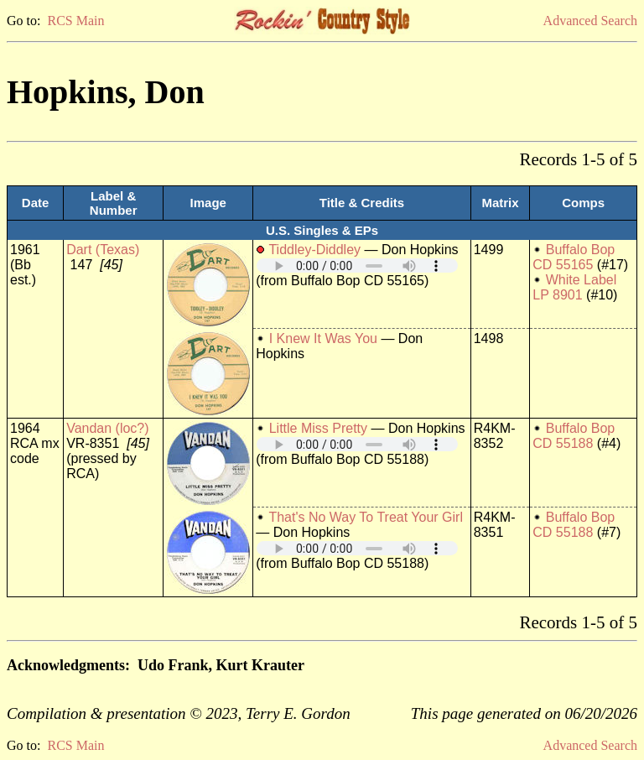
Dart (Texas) (102, 249)
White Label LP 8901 (574, 287)
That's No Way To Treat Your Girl (365, 517)
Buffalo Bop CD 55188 (573, 435)
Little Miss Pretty (318, 428)
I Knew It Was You (323, 338)
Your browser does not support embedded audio (357, 265)
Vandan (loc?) (107, 428)
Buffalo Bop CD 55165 (573, 257)
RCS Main (75, 20)
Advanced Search (590, 20)
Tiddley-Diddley (314, 249)
